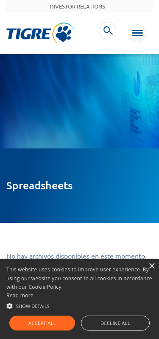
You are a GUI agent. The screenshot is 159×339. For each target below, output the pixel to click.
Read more (19, 295)
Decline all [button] (115, 323)
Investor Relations (77, 6)
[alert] (79, 299)
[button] (79, 305)
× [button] (151, 266)
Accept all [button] (42, 323)
